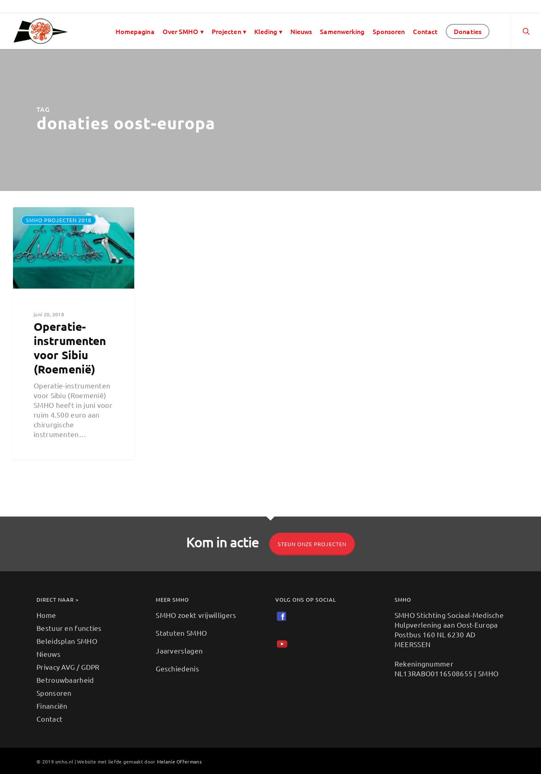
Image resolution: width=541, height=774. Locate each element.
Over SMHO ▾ (183, 31)
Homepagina (135, 31)
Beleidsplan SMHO (66, 641)
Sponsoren (389, 31)
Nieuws (301, 31)
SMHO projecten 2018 (58, 220)
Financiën (52, 705)
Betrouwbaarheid (65, 679)
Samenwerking (342, 31)
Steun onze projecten (312, 543)
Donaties (467, 31)
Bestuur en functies (69, 628)
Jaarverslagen (179, 650)
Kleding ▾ (268, 31)
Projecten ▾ (229, 31)
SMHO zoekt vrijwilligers (196, 615)
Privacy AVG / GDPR (67, 667)
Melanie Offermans (179, 761)
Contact (425, 31)
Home (46, 615)
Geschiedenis (177, 668)
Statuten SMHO (181, 632)
